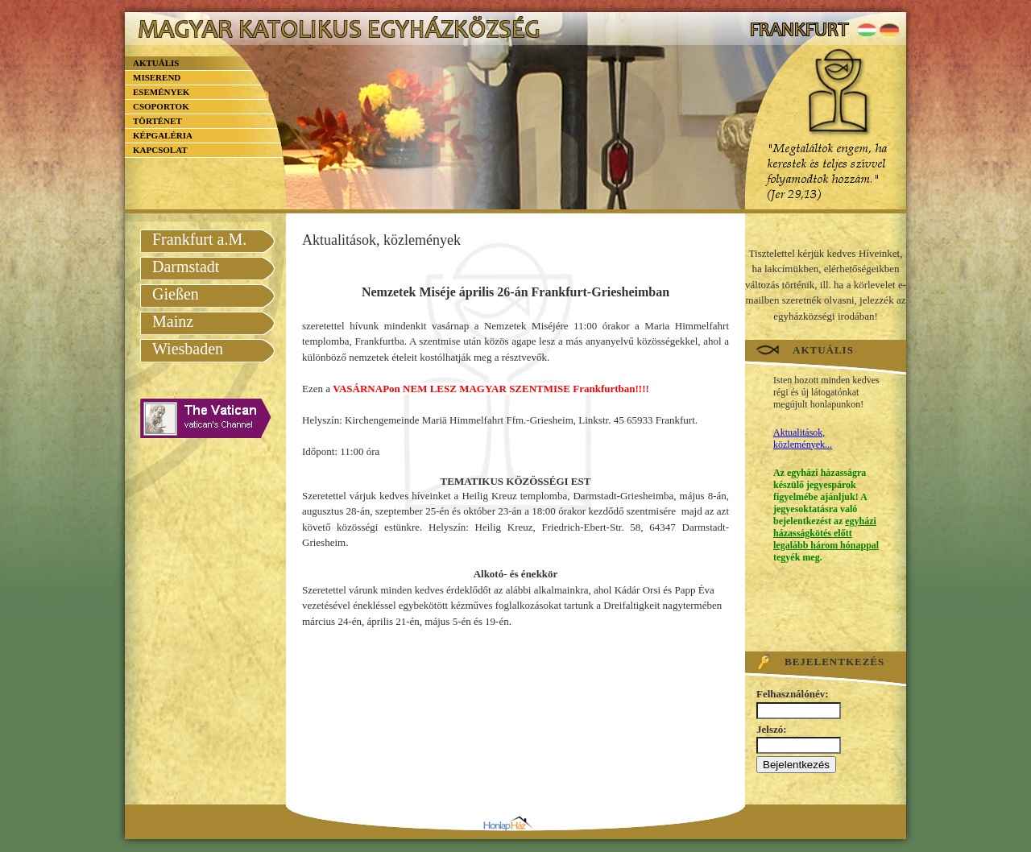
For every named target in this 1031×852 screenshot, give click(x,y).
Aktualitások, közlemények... (802, 438)
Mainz (172, 321)
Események (161, 92)
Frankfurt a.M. (199, 239)
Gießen (175, 294)
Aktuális (156, 63)
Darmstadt (185, 266)
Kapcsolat (160, 150)
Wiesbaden (187, 349)
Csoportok (161, 106)
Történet (157, 121)
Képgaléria (163, 135)
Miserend (156, 77)
